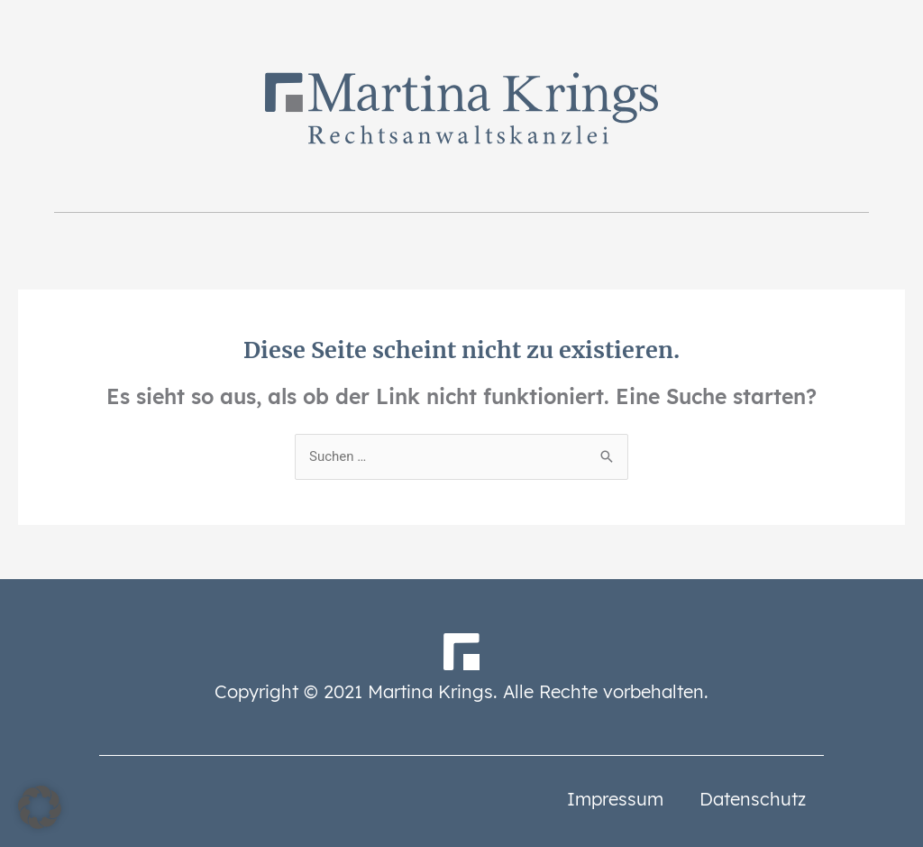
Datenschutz (752, 798)
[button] (39, 807)
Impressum (615, 798)
